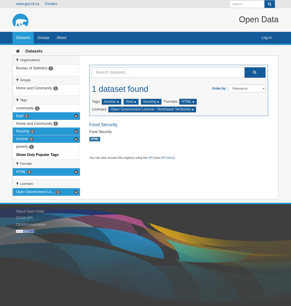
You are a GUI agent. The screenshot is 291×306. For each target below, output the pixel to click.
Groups (43, 38)
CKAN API (24, 218)
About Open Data (30, 211)
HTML (94, 139)
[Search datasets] (252, 4)
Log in (267, 38)
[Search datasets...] (168, 72)
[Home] (18, 51)
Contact (51, 4)
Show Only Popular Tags (37, 155)
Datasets (23, 38)
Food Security (103, 124)
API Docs (167, 157)
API (150, 157)
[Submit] (269, 4)
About (61, 38)
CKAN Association (30, 224)
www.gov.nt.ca (27, 4)
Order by (219, 88)
